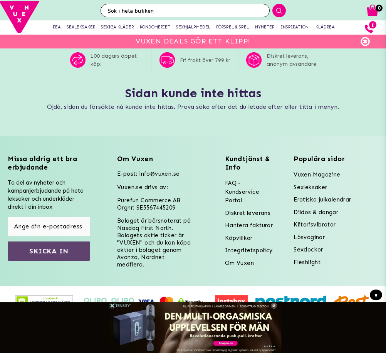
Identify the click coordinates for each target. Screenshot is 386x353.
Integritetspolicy (249, 250)
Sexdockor (308, 249)
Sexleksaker (310, 187)
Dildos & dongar (316, 212)
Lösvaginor (309, 237)
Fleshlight (307, 262)
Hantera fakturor (249, 225)
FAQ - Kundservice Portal (242, 192)
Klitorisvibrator (315, 224)
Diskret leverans (247, 213)
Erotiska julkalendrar (322, 199)
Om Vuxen (239, 263)
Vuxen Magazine (317, 174)
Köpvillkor (239, 238)
